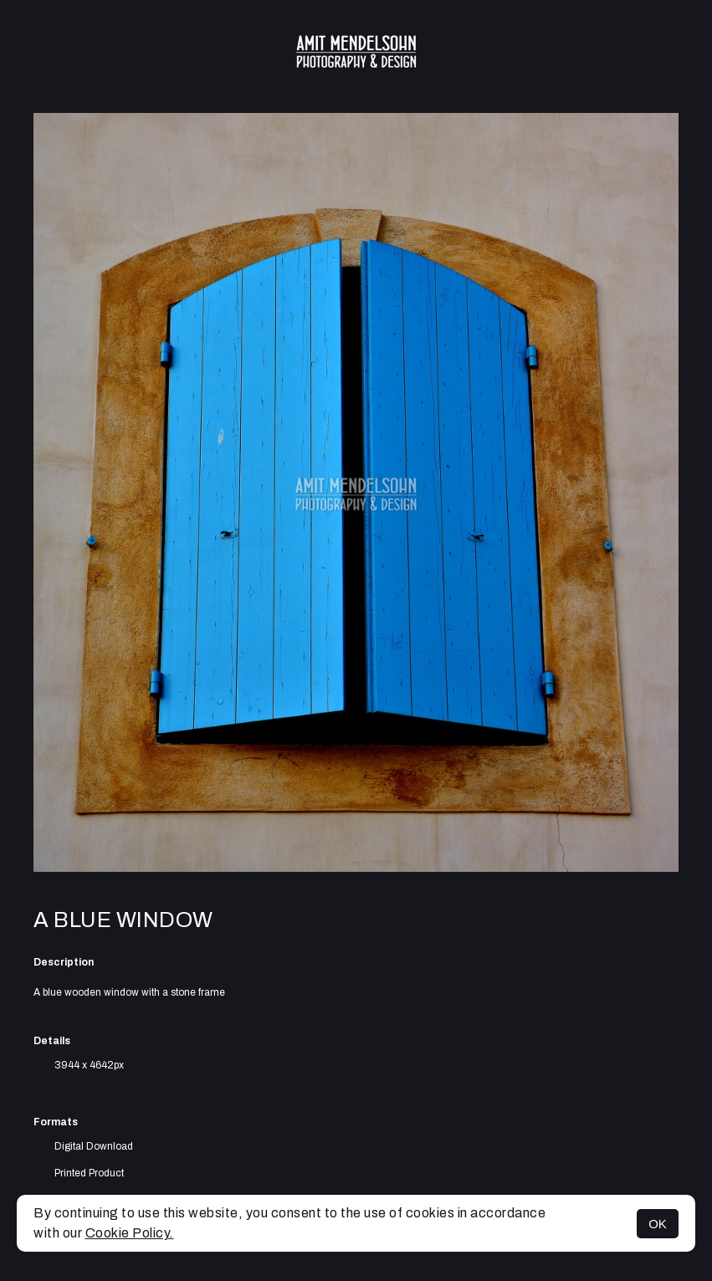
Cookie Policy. (129, 1233)
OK (657, 1224)
